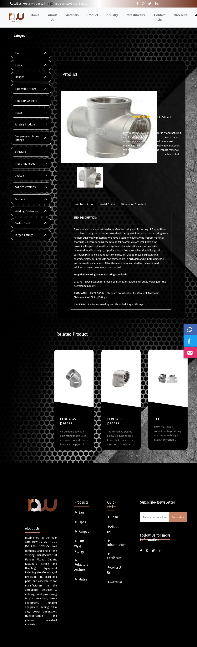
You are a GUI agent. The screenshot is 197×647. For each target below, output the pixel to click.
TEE (157, 419)
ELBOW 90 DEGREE (115, 421)
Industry (112, 15)
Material (114, 582)
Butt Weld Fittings (26, 89)
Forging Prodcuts (25, 124)
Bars (17, 53)
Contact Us (160, 17)
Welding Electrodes (26, 211)
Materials (72, 15)
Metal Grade (107, 204)
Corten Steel (22, 223)
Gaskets (20, 175)
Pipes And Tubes (25, 163)
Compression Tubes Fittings (27, 138)
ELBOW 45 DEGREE (68, 421)
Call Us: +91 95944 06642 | (27, 3)
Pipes (18, 65)
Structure (20, 151)
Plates (19, 112)
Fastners (20, 199)
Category (19, 36)
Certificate (114, 556)
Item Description (84, 204)
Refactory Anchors (26, 101)
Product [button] (92, 15)
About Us (52, 17)
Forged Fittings (24, 235)
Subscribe (178, 517)
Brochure (181, 15)
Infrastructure (136, 15)
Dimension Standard (133, 204)
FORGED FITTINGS (25, 187)
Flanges (19, 77)
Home (35, 15)
